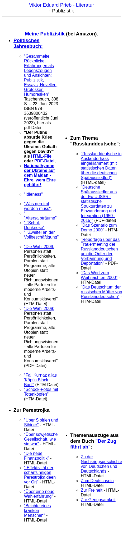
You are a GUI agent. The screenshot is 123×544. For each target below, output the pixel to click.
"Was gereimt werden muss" (37, 206)
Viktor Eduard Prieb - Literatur (61, 5)
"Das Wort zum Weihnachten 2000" (99, 275)
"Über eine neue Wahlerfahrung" (39, 494)
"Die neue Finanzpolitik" (36, 455)
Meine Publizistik (44, 33)
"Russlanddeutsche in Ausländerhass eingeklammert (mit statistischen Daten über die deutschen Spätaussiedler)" (101, 166)
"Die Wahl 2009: (39, 246)
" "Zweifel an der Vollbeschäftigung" (41, 234)
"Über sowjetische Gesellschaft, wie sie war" (41, 439)
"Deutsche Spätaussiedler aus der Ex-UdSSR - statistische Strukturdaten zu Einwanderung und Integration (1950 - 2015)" (99, 204)
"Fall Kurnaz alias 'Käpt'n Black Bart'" (40, 380)
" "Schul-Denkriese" (34, 225)
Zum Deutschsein (97, 480)
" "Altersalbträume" (40, 215)
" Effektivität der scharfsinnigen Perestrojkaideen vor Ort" (40, 474)
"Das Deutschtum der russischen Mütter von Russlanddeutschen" (101, 292)
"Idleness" (33, 194)
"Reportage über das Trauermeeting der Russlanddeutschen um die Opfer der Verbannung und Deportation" (100, 251)
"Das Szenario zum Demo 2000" (99, 227)
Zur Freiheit (91, 490)
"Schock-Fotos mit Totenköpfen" (41, 391)
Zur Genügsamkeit (98, 499)
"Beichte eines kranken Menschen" (37, 511)
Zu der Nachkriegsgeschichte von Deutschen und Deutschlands (101, 464)
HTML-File (41, 156)
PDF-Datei (44, 161)
